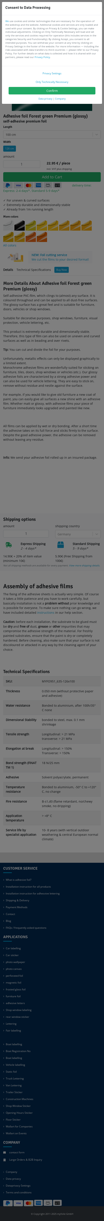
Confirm (52, 91)
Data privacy (45, 98)
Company (60, 98)
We (7, 21)
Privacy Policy (42, 57)
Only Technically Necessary (52, 82)
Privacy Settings (52, 73)
